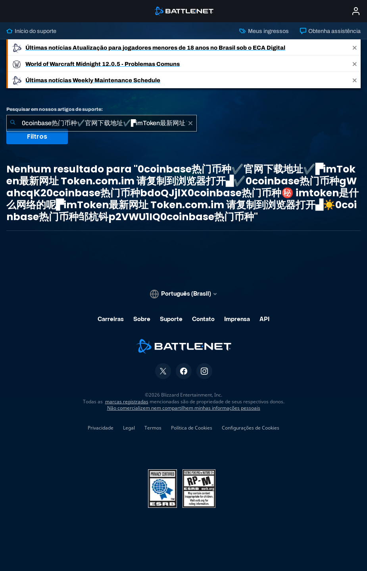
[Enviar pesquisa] (12, 123)
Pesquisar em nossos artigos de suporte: (54, 109)
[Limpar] (190, 123)
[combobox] (101, 123)
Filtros (37, 136)
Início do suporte (31, 31)
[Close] (355, 47)
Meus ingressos (263, 31)
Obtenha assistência (330, 31)
